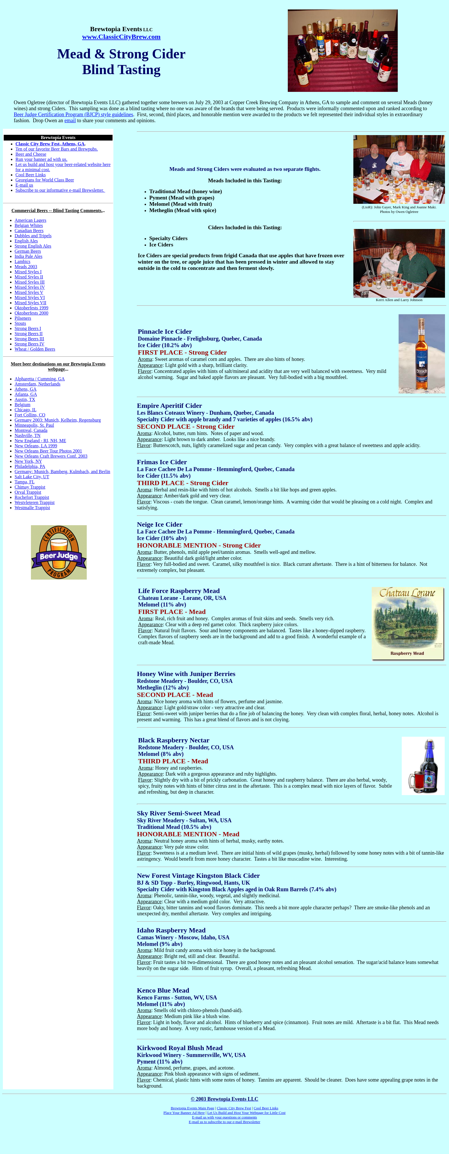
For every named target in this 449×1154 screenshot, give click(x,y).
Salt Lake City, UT (32, 476)
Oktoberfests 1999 (31, 307)
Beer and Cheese (30, 154)
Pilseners (23, 318)
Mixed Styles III (30, 282)
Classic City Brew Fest (234, 1108)
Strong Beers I (28, 328)
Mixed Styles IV (30, 287)
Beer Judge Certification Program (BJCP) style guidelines (73, 114)
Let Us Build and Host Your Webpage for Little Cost (246, 1112)
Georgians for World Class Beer (44, 179)
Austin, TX (25, 399)
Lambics (22, 261)
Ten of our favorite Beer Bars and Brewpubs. (56, 149)
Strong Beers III (29, 338)
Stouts (20, 323)
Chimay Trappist (30, 487)
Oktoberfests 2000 (31, 313)
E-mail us (24, 185)
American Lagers (30, 220)
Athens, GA (25, 389)
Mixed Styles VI (30, 297)
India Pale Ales (28, 256)
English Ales (26, 240)
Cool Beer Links (30, 174)
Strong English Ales (33, 246)
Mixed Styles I (28, 271)
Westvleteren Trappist (35, 502)
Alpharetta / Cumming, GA (40, 378)
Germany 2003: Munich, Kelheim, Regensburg (58, 420)
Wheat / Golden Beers (35, 349)
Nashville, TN (27, 435)
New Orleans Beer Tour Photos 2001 (48, 450)
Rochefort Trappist (32, 497)
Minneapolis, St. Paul (34, 425)
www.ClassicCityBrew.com (121, 36)
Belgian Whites (29, 225)
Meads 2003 (26, 266)
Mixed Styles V (29, 292)
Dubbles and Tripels (33, 235)
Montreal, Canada (31, 430)
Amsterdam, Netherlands (37, 384)
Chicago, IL (25, 409)
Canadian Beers (29, 230)
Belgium (22, 404)
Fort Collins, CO (30, 414)
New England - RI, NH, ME (40, 440)
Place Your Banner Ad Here (184, 1112)
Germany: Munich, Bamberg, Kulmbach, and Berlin (62, 471)
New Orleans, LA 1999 (36, 445)
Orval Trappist (28, 492)
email (70, 120)
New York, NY (28, 461)
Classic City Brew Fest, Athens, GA (49, 143)
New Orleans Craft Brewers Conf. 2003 (51, 456)
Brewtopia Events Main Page (192, 1108)
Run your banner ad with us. (41, 159)
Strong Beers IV (29, 343)
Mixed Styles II (29, 276)
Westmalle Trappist (32, 507)
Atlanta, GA (26, 394)
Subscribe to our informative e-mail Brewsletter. (60, 190)
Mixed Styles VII (30, 302)
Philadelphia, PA (30, 466)
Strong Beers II (29, 333)
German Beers (28, 251)
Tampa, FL (24, 481)
